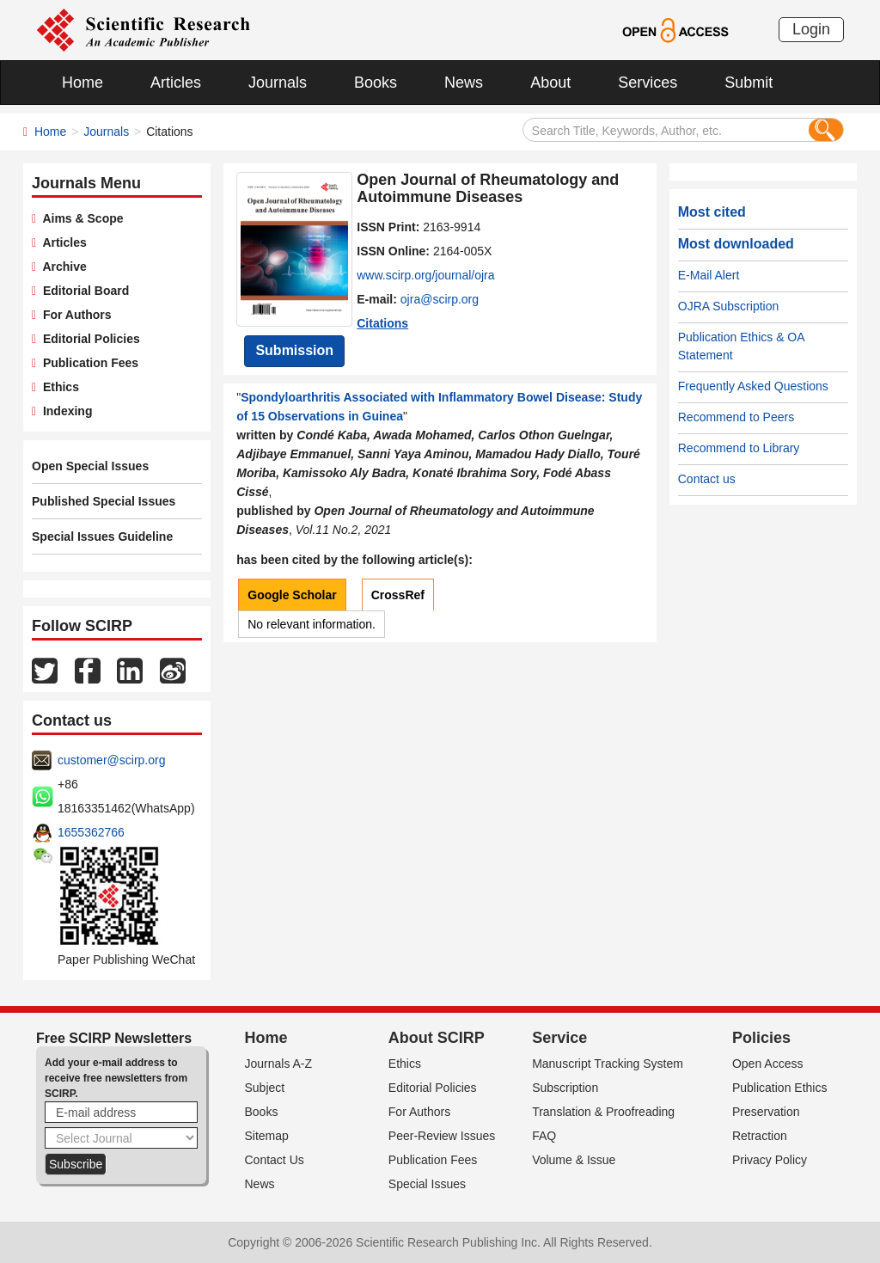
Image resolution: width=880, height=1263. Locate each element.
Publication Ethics (780, 1087)
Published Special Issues (103, 501)
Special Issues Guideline (102, 536)
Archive (61, 266)
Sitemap (267, 1136)
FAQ (544, 1136)
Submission (294, 350)
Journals (277, 82)
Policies (761, 1037)
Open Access (768, 1063)
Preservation (766, 1112)
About (550, 82)
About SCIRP (436, 1037)
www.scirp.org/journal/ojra (425, 275)
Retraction (759, 1136)
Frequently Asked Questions (753, 386)
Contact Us (274, 1160)
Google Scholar (292, 595)
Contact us (707, 479)
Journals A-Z (279, 1063)
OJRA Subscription (728, 306)
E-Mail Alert (709, 275)
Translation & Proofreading (603, 1112)
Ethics (57, 387)
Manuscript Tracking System (607, 1063)
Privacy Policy (769, 1160)
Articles (175, 82)
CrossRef (398, 595)
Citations (382, 323)
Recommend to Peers (736, 417)
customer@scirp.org (111, 760)
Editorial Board (82, 290)
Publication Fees (87, 363)
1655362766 (91, 832)
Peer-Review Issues (442, 1136)
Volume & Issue (573, 1160)
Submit (748, 82)
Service (559, 1037)
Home (82, 82)
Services (647, 82)
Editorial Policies (88, 339)
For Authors (73, 315)
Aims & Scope (79, 218)
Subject (265, 1087)
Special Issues (427, 1184)
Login (811, 29)
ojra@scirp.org (439, 299)
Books (375, 82)
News (463, 82)
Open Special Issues (90, 466)
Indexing (64, 411)
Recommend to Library (739, 448)
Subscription (565, 1087)
